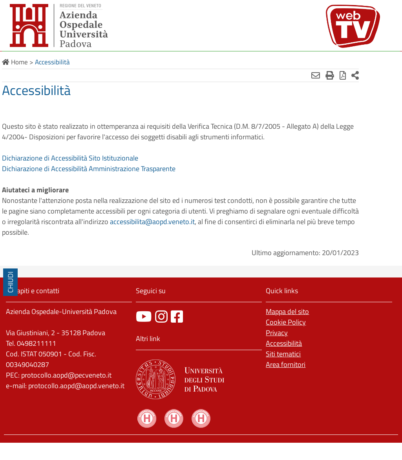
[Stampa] (314, 75)
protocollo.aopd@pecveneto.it (66, 375)
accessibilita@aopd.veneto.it (211, 221)
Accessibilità (284, 343)
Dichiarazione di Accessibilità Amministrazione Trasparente (88, 168)
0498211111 (36, 343)
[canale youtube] (144, 316)
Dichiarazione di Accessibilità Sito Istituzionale (70, 158)
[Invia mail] (300, 75)
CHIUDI (10, 282)
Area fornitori (285, 364)
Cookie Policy (286, 322)
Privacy (277, 332)
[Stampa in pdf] (327, 75)
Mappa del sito (287, 311)
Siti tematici (283, 354)
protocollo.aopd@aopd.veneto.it (76, 385)
